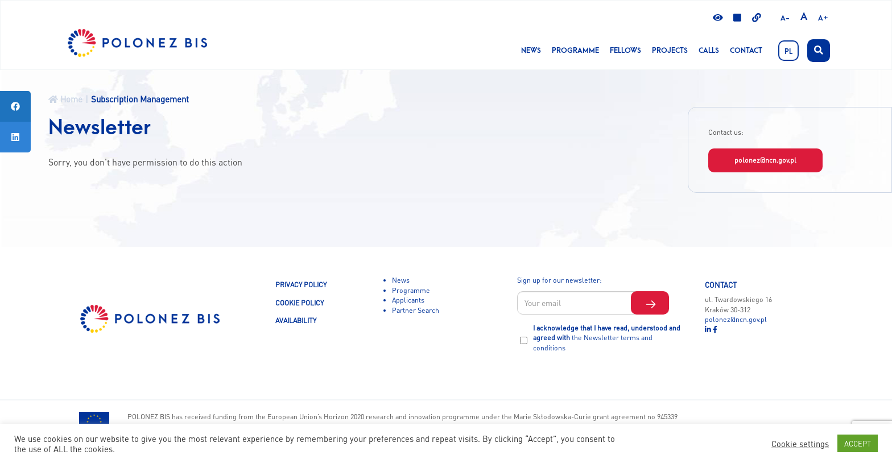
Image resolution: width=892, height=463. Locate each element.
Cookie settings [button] (800, 444)
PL (788, 52)
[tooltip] (15, 106)
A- (785, 18)
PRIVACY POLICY (301, 284)
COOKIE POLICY (299, 302)
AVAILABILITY (295, 320)
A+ (823, 18)
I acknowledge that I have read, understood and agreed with (606, 337)
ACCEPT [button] (857, 443)
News (531, 51)
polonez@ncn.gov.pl (765, 159)
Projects (670, 51)
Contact (746, 51)
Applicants (408, 299)
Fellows (625, 51)
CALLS (709, 51)
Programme (575, 51)
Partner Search (415, 310)
